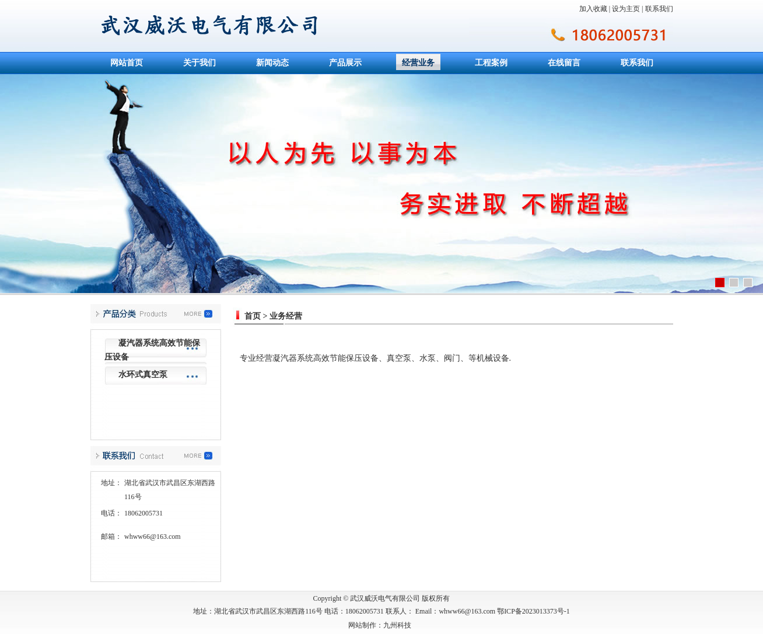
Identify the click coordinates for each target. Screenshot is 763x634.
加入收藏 (593, 9)
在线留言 (564, 62)
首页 (252, 316)
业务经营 (286, 316)
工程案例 (491, 62)
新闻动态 (272, 62)
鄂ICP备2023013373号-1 (533, 611)
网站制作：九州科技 (379, 625)
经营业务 (418, 62)
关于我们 (199, 62)
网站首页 (126, 62)
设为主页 (626, 9)
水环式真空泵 (142, 374)
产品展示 (345, 62)
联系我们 (659, 9)
